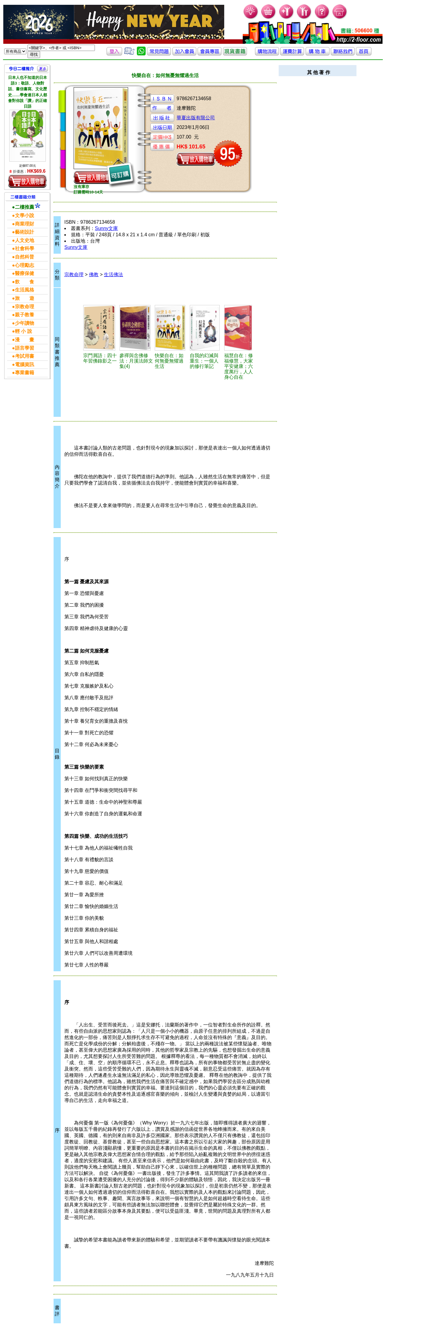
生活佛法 (113, 274)
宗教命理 (74, 274)
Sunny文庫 (106, 228)
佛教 (93, 274)
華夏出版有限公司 (196, 117)
